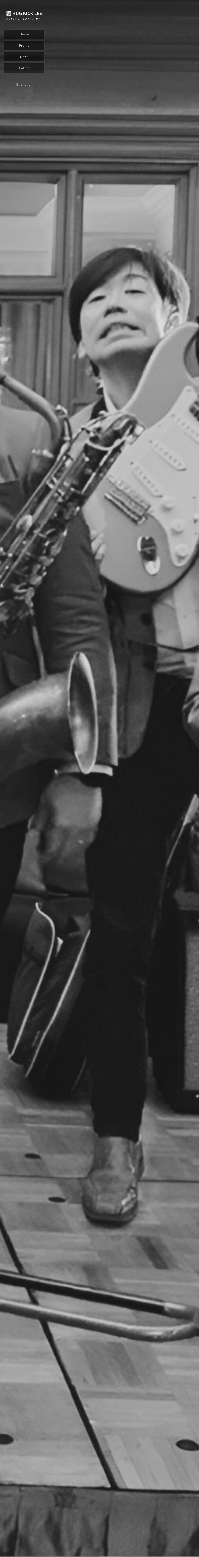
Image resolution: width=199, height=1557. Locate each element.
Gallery (24, 68)
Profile (24, 45)
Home (24, 34)
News (24, 57)
